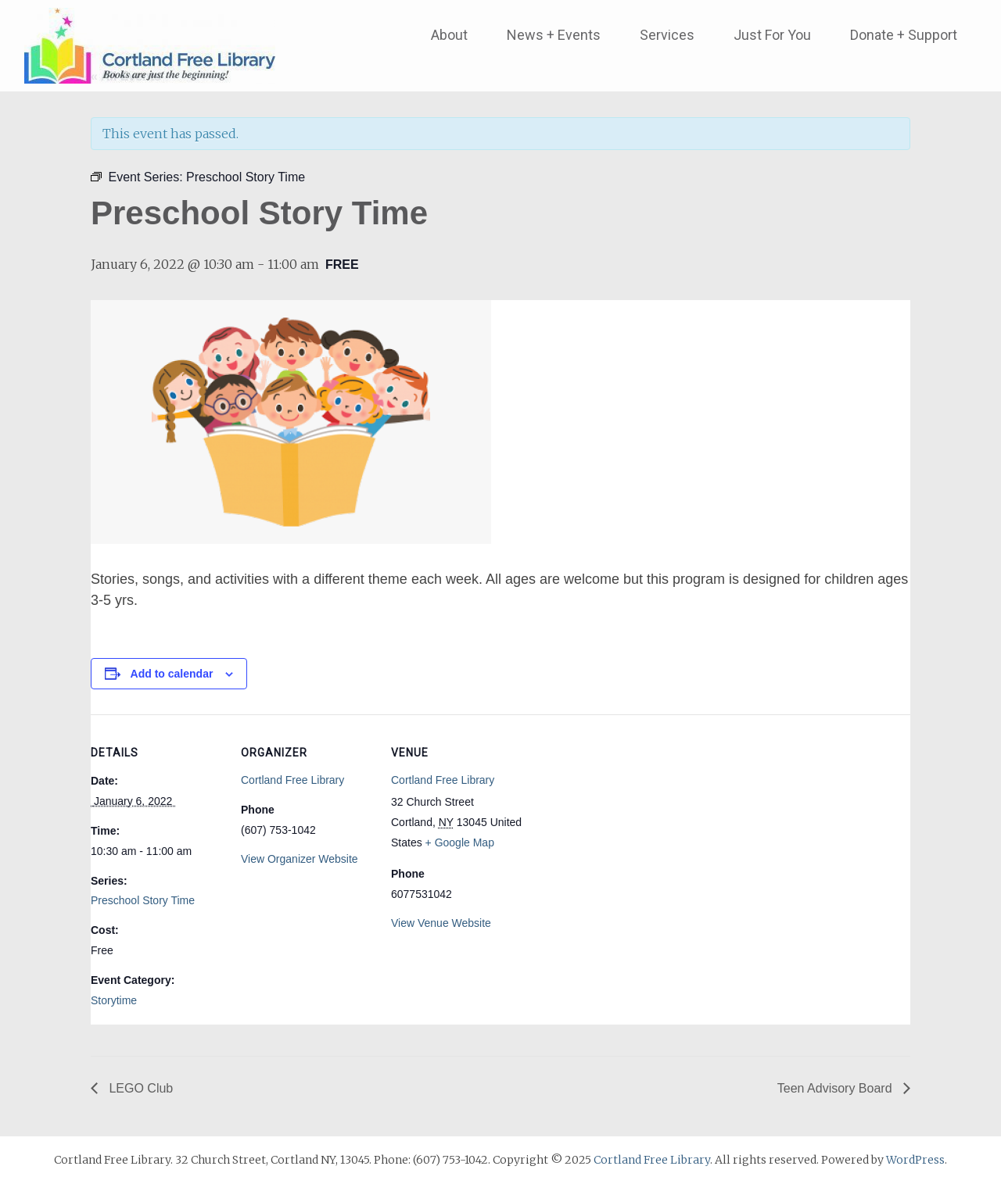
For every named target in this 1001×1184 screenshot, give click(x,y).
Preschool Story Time (143, 900)
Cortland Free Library (292, 780)
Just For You (772, 35)
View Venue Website (441, 923)
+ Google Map (459, 842)
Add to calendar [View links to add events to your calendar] (172, 673)
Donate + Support (903, 35)
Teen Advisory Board (836, 1088)
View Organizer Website (299, 859)
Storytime (114, 1000)
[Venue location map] (623, 821)
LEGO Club (139, 1088)
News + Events (554, 35)
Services (667, 35)
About (449, 35)
